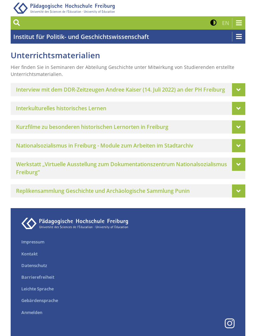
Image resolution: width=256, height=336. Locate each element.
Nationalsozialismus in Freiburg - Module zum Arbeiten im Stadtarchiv (104, 145)
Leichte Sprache (37, 289)
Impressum (32, 242)
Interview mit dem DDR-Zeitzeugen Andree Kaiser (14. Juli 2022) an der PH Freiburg (120, 89)
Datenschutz (34, 265)
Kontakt (29, 254)
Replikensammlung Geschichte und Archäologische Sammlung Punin (103, 190)
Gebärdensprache (39, 300)
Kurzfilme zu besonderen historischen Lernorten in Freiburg (92, 127)
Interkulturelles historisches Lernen (61, 108)
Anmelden (31, 312)
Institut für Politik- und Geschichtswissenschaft (81, 37)
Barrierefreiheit (37, 277)
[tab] (128, 89)
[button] (213, 23)
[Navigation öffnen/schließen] (238, 23)
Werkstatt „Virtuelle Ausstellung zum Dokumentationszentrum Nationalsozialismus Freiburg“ (121, 168)
